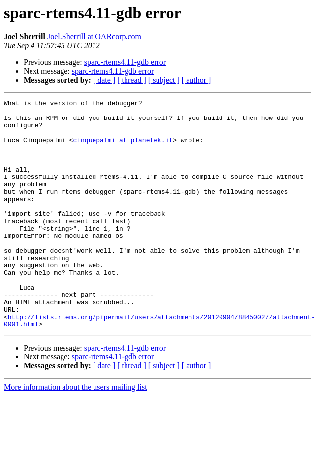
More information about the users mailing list (75, 433)
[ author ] (196, 80)
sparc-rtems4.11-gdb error (125, 62)
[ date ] (104, 80)
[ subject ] (164, 80)
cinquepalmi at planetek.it (123, 148)
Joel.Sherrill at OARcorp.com (94, 36)
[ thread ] (131, 80)
